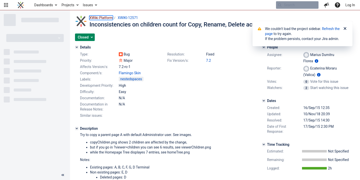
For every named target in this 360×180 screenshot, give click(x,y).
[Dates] (264, 100)
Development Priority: (96, 86)
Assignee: (274, 55)
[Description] (76, 128)
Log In (350, 5)
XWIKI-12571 (128, 18)
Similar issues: (91, 116)
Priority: (86, 60)
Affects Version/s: (94, 67)
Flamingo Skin (130, 73)
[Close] (345, 28)
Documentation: (92, 98)
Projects (68, 5)
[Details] (76, 47)
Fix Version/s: (177, 60)
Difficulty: (87, 92)
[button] (6, 5)
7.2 (208, 60)
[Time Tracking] (264, 144)
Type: (84, 54)
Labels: (85, 79)
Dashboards (43, 5)
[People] (264, 47)
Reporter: (274, 68)
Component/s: (91, 73)
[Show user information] (316, 61)
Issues (88, 5)
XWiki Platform (101, 18)
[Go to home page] (20, 5)
